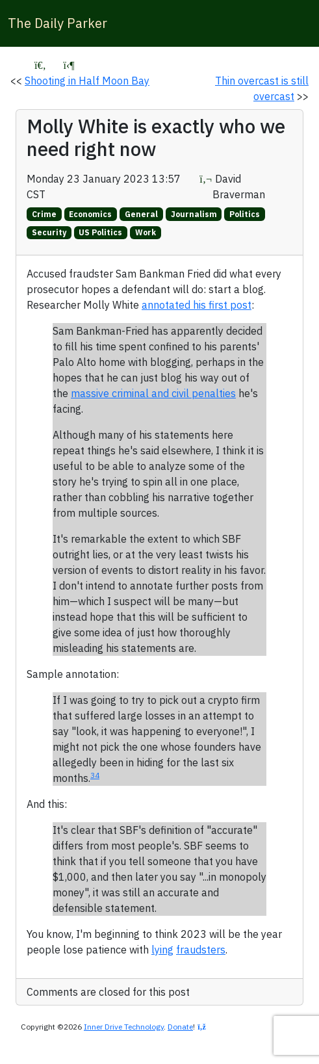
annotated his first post (196, 304)
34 (94, 775)
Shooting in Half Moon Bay (87, 80)
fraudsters (200, 949)
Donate (180, 1027)
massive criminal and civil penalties (153, 393)
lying (162, 949)
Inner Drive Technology (124, 1027)
